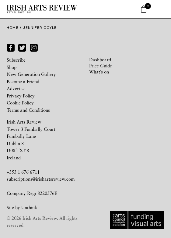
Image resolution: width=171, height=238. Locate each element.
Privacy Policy (21, 95)
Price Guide (100, 65)
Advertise (16, 88)
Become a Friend (23, 81)
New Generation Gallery (31, 74)
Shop (11, 67)
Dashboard (100, 59)
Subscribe (16, 60)
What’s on (99, 71)
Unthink (29, 207)
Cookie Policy (20, 102)
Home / (15, 27)
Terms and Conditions (28, 110)
